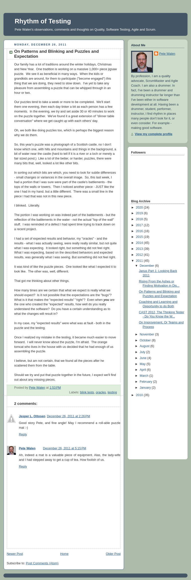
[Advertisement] (156, 427)
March (144, 375)
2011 (140, 261)
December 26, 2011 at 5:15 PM (64, 448)
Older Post (113, 554)
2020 (140, 207)
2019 (140, 213)
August (145, 346)
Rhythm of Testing (43, 21)
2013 (140, 249)
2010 (140, 395)
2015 (140, 237)
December (147, 265)
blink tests (87, 392)
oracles (101, 392)
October (146, 340)
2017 (140, 225)
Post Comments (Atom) (42, 563)
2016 (140, 231)
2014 (140, 243)
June (143, 358)
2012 (140, 255)
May (143, 364)
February (146, 381)
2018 (140, 219)
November (147, 334)
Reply (23, 434)
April (143, 369)
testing (112, 392)
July (143, 352)
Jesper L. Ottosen (32, 416)
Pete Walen (27, 448)
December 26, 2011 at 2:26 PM (68, 416)
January (146, 387)
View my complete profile (153, 134)
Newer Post (15, 554)
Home (64, 554)
